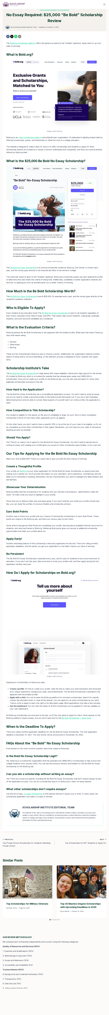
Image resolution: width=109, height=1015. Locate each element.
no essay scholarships (33, 794)
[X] (11, 36)
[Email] (19, 36)
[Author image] (7, 27)
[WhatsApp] (15, 36)
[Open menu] (104, 4)
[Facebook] (8, 36)
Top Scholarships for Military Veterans (27, 903)
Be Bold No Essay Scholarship (23, 267)
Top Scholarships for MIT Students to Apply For (81, 841)
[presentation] (27, 882)
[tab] (50, 919)
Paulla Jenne (12, 908)
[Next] (103, 891)
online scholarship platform (30, 137)
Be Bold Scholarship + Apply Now (76, 718)
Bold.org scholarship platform (22, 43)
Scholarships (63, 10)
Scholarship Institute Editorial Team (25, 27)
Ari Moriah (65, 911)
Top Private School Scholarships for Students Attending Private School (28, 842)
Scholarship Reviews (48, 10)
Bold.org (23, 471)
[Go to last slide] (6, 891)
